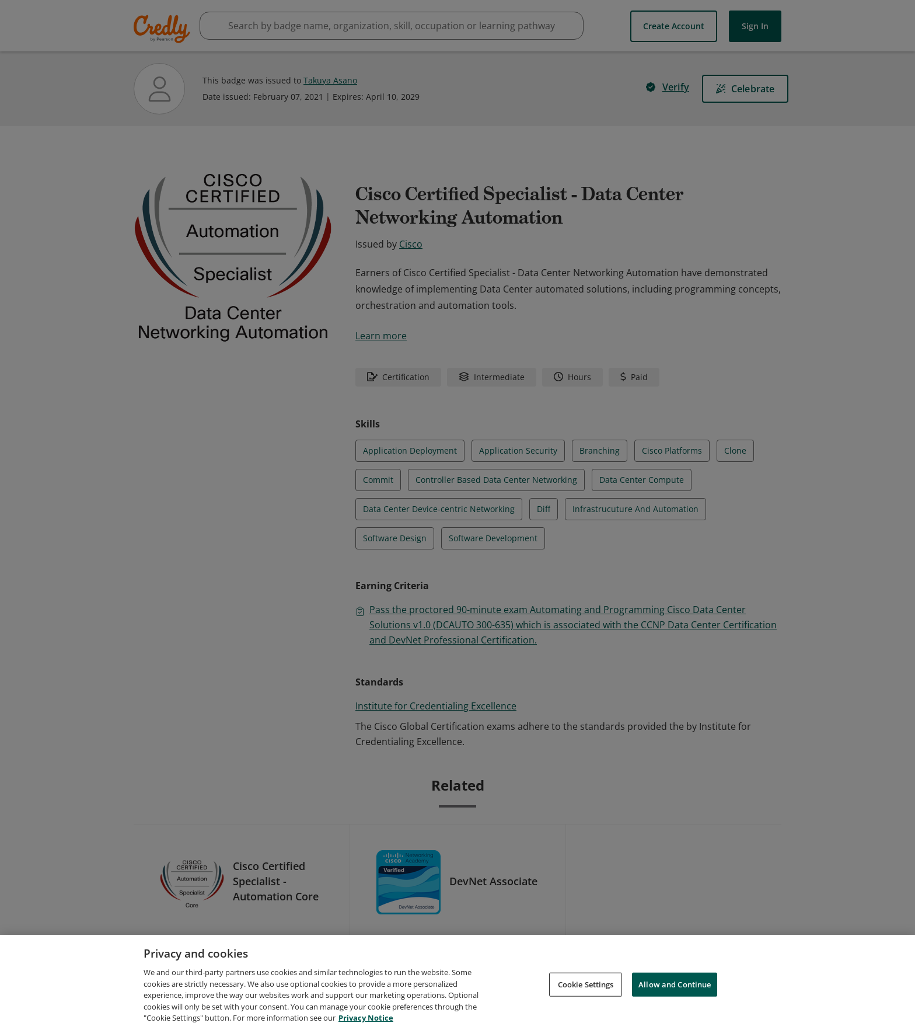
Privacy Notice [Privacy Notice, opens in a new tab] (365, 1022)
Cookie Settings (586, 988)
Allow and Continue (674, 988)
